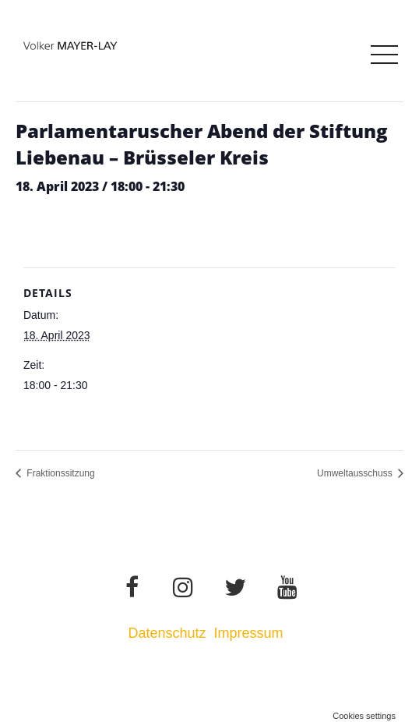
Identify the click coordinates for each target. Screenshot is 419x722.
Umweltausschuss (356, 473)
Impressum (250, 633)
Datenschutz (167, 633)
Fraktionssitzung (59, 473)
